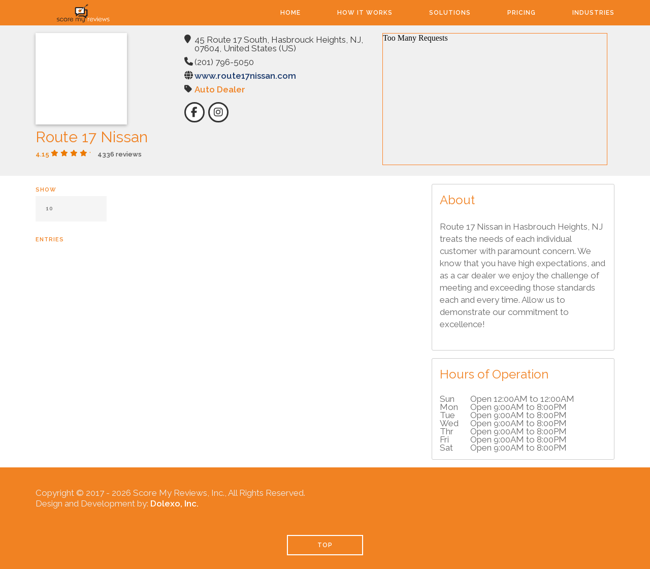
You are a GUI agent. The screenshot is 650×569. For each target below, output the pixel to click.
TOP (325, 545)
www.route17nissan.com (245, 76)
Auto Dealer (219, 89)
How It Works (365, 12)
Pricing (521, 12)
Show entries (71, 214)
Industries (593, 12)
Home (290, 12)
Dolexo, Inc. (174, 503)
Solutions (450, 12)
